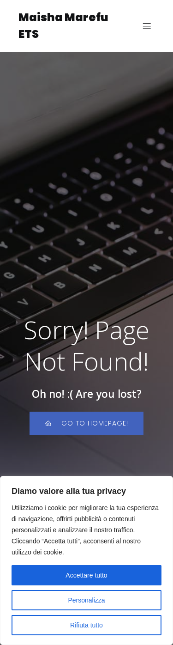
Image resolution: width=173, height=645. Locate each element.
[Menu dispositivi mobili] (147, 26)
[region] (86, 560)
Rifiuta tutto (86, 625)
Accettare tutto (86, 575)
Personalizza (86, 600)
